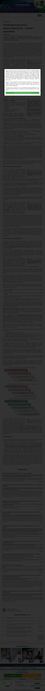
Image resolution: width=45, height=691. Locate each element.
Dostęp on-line (3, 669)
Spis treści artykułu (38, 687)
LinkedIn (36, 674)
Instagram (36, 672)
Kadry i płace (27, 10)
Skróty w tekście (38, 689)
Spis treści (12, 10)
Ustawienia (41, 10)
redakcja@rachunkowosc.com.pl (38, 683)
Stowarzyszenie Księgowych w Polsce (17, 670)
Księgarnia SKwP (25, 672)
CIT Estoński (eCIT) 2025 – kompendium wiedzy (16, 641)
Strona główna (4, 10)
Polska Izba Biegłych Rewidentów (17, 676)
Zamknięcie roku (19, 10)
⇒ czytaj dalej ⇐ (40, 481)
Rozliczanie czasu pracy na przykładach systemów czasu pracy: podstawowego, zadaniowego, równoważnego (20, 636)
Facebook (36, 670)
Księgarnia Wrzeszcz (25, 670)
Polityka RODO (3, 674)
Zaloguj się (41, 11)
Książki (2, 671)
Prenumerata (3, 670)
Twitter (36, 676)
